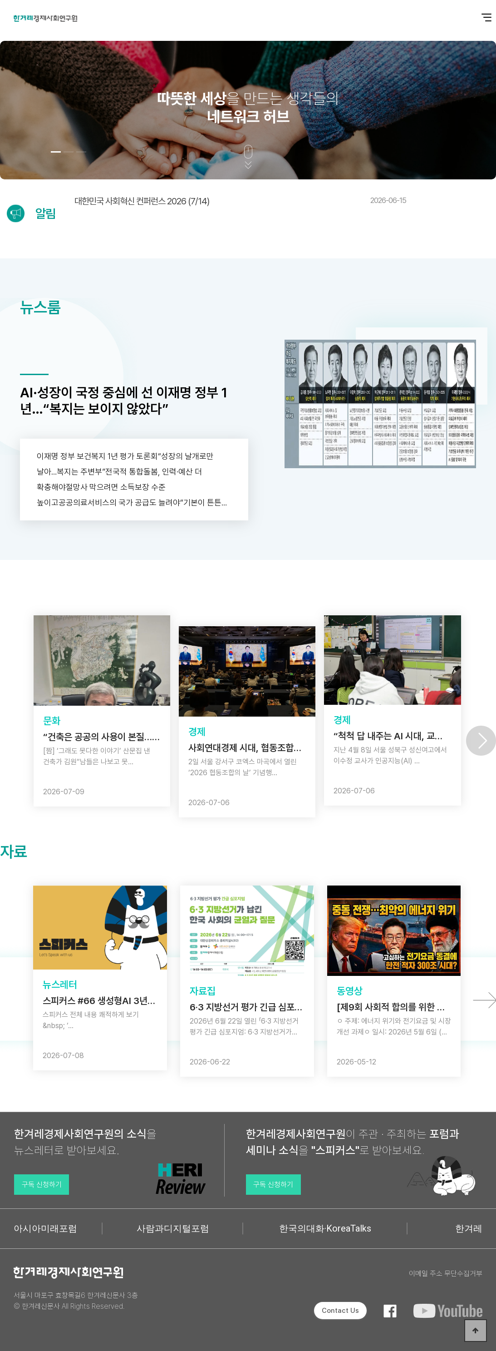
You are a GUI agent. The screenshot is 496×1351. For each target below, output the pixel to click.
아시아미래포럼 (45, 1228)
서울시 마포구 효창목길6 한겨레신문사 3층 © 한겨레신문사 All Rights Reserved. (76, 1301)
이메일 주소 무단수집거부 (445, 1273)
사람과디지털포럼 (173, 1228)
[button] (56, 152)
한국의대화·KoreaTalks (325, 1228)
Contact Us (340, 1310)
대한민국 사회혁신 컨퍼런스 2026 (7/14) (240, 201)
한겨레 (468, 1228)
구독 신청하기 (42, 1184)
